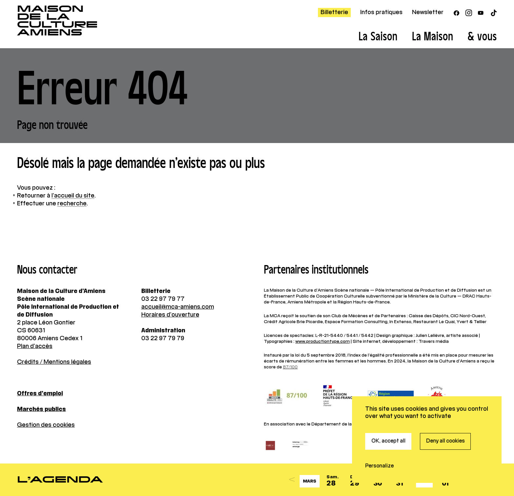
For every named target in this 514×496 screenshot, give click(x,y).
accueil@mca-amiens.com (177, 307)
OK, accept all (388, 409)
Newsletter (428, 12)
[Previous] (292, 480)
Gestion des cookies (46, 425)
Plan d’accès (34, 346)
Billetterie (334, 12)
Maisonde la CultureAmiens (57, 20)
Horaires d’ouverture (170, 315)
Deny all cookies (445, 409)
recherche (72, 203)
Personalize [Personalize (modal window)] (379, 434)
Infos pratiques (381, 12)
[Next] (466, 480)
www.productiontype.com (322, 341)
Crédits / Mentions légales (54, 362)
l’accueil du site (72, 195)
